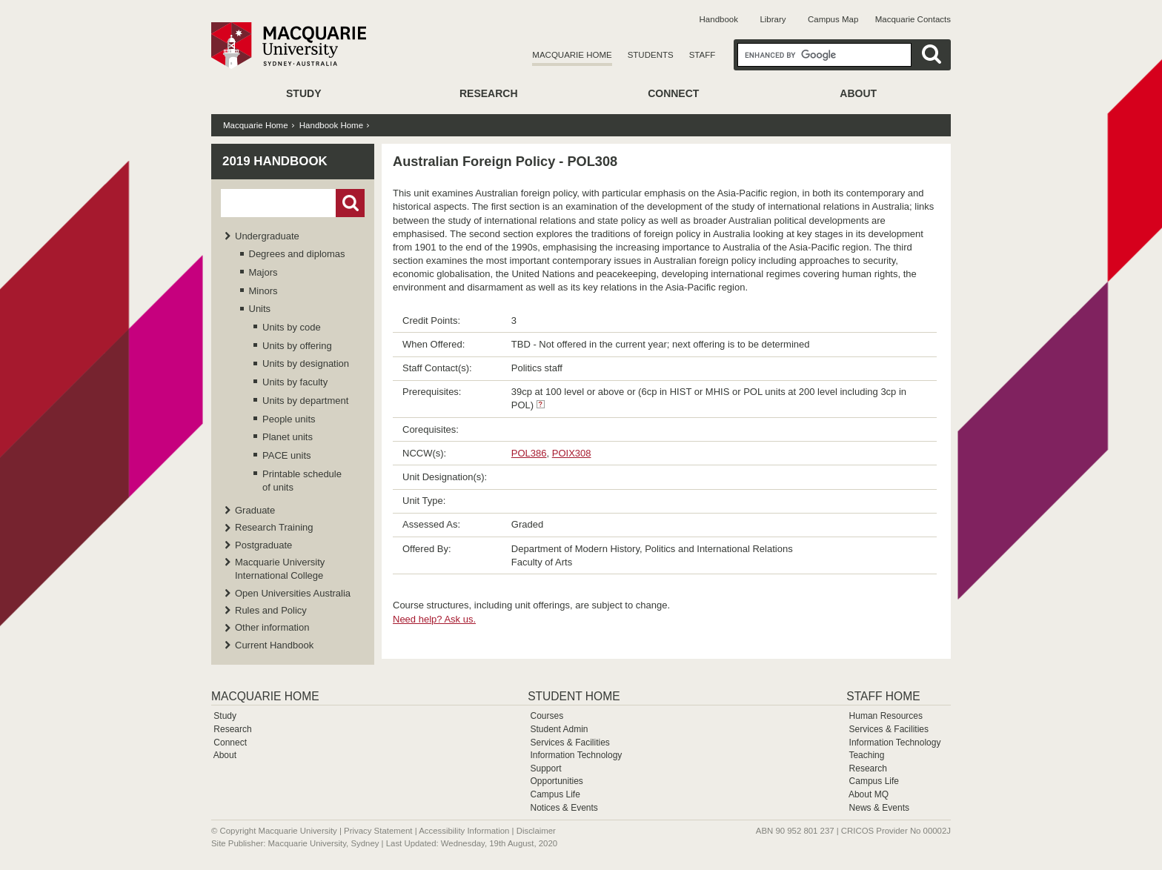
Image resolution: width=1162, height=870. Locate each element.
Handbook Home (331, 125)
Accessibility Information (464, 830)
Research (488, 93)
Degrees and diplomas (297, 253)
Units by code (291, 327)
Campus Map (833, 19)
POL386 (529, 453)
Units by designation (305, 363)
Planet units (287, 436)
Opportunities (556, 781)
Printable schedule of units (302, 480)
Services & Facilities (569, 742)
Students (651, 54)
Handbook (719, 19)
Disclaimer (536, 830)
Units (260, 308)
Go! (350, 203)
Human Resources (886, 716)
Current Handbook (274, 645)
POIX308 (571, 453)
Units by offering (297, 345)
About (858, 93)
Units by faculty (295, 382)
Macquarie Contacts (913, 19)
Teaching (866, 755)
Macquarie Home (571, 54)
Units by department (305, 400)
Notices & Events (563, 808)
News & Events (879, 808)
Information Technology (576, 755)
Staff (702, 54)
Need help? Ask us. (434, 619)
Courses (546, 716)
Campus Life (555, 794)
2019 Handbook (275, 161)
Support (545, 768)
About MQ (869, 794)
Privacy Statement (378, 830)
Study (303, 93)
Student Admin (559, 729)
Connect (673, 93)
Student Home (574, 696)
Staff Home (883, 696)
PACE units (286, 455)
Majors (263, 272)
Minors (263, 290)
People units (289, 419)
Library (773, 19)
